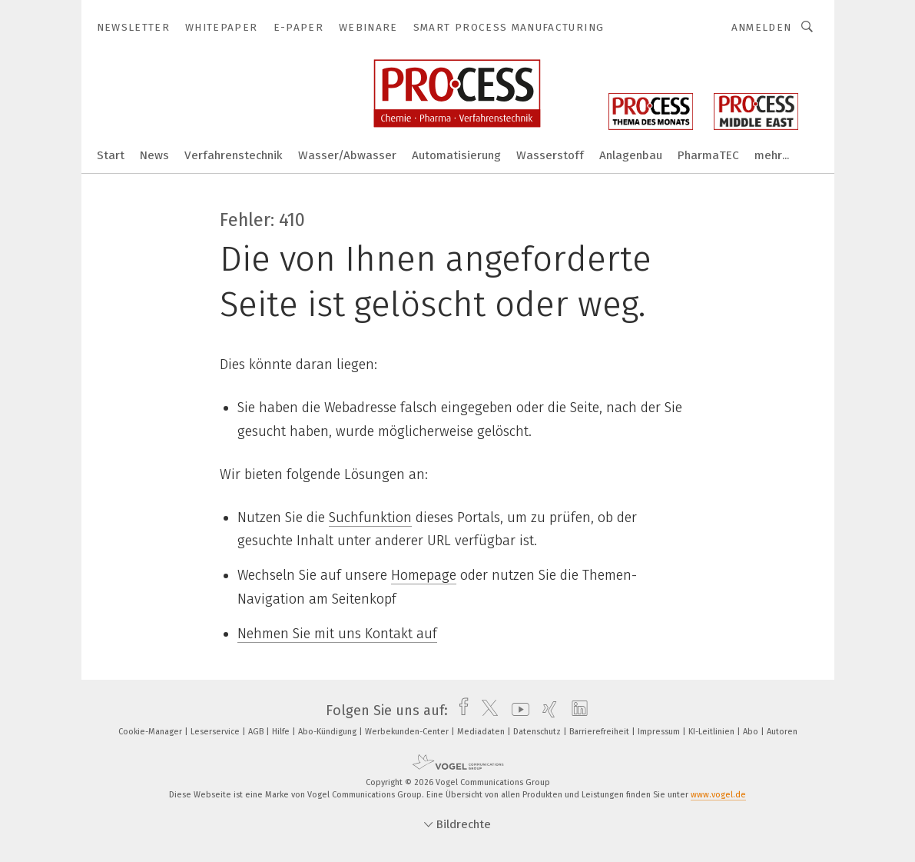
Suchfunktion (370, 517)
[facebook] (460, 710)
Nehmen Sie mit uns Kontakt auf (337, 633)
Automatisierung (456, 155)
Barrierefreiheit (600, 732)
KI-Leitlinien (712, 732)
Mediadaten (482, 732)
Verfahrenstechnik (233, 155)
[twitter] (486, 710)
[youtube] (516, 710)
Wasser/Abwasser (347, 155)
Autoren (782, 732)
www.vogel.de (718, 795)
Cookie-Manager (151, 732)
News (154, 155)
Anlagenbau (630, 155)
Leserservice (216, 732)
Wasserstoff (550, 155)
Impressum (660, 732)
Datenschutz (538, 732)
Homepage (423, 575)
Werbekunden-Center (408, 732)
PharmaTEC (708, 155)
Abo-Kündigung (328, 732)
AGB (257, 732)
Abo (752, 732)
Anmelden (761, 27)
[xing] (546, 710)
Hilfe (282, 732)
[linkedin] (575, 710)
